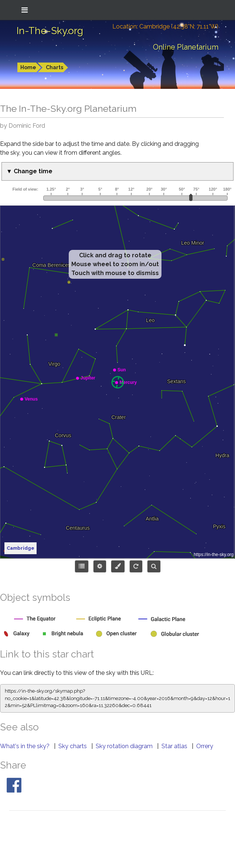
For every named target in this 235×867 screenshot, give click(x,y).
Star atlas (175, 746)
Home (28, 67)
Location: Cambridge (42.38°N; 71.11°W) (165, 26)
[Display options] (99, 566)
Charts (54, 67)
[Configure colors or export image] (118, 566)
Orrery (204, 746)
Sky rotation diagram (125, 746)
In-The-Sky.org (50, 30)
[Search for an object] (154, 566)
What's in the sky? (25, 746)
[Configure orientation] (136, 566)
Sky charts (73, 746)
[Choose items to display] (82, 566)
